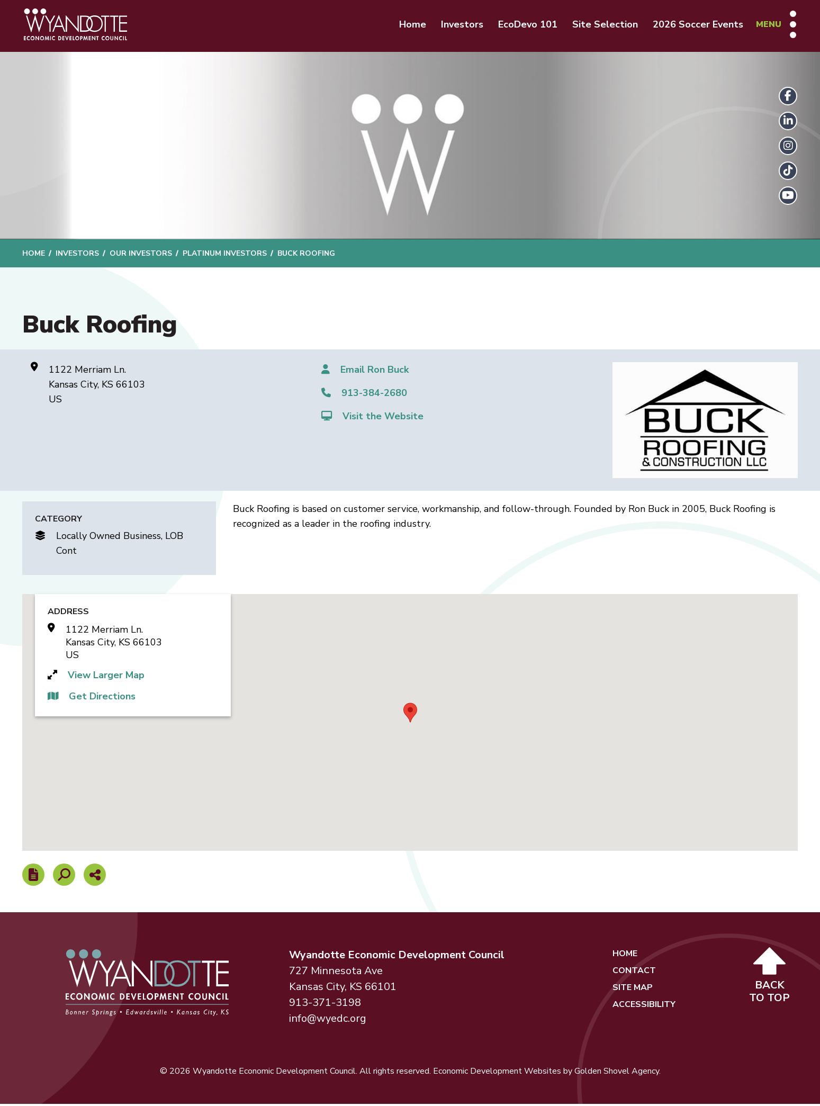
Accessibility (643, 1006)
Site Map (632, 989)
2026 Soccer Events (695, 25)
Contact (634, 972)
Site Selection (602, 25)
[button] (410, 715)
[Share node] (95, 877)
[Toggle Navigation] (773, 25)
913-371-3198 (325, 1004)
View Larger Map (106, 677)
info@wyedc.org (327, 1020)
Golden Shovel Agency (616, 1073)
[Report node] (33, 877)
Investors (459, 25)
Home (410, 25)
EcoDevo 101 (525, 25)
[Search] (64, 877)
